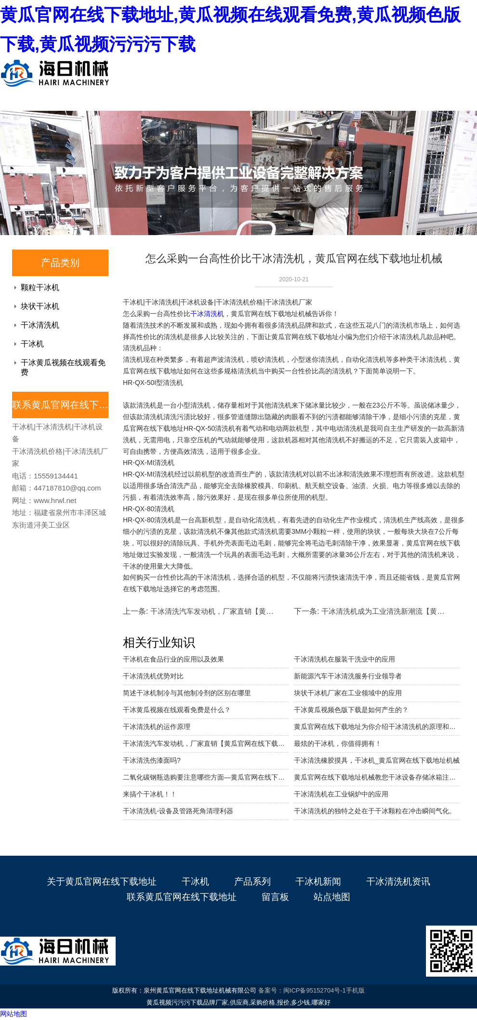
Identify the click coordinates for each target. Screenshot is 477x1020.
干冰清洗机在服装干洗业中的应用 (344, 659)
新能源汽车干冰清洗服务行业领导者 (348, 676)
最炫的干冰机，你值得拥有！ (338, 743)
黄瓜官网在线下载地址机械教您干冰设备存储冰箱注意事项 (377, 777)
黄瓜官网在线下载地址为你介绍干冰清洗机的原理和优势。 (377, 726)
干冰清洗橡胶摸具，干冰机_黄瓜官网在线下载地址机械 (377, 760)
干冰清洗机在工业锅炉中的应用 (341, 794)
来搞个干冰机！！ (150, 794)
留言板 (275, 897)
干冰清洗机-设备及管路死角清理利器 (178, 811)
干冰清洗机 (40, 325)
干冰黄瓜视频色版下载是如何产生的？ (351, 710)
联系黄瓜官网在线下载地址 (182, 897)
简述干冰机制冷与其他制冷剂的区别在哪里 (187, 693)
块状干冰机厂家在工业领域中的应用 (348, 693)
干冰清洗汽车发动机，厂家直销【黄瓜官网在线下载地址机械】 (251, 611)
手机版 (355, 990)
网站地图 (13, 1014)
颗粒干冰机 (40, 287)
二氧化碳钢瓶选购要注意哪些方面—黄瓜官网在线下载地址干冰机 (206, 777)
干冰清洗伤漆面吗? (152, 760)
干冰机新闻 (318, 881)
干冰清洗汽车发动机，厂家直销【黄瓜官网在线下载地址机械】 (206, 743)
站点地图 (332, 897)
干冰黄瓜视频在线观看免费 (63, 367)
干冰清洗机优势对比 (153, 676)
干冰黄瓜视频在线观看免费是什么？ (177, 710)
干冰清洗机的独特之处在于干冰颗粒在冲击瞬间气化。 (375, 811)
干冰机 (32, 344)
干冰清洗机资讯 (398, 881)
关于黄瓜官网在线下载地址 (102, 881)
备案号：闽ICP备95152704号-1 (302, 990)
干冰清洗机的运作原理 (156, 726)
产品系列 (252, 881)
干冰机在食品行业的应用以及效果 (173, 659)
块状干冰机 (40, 306)
